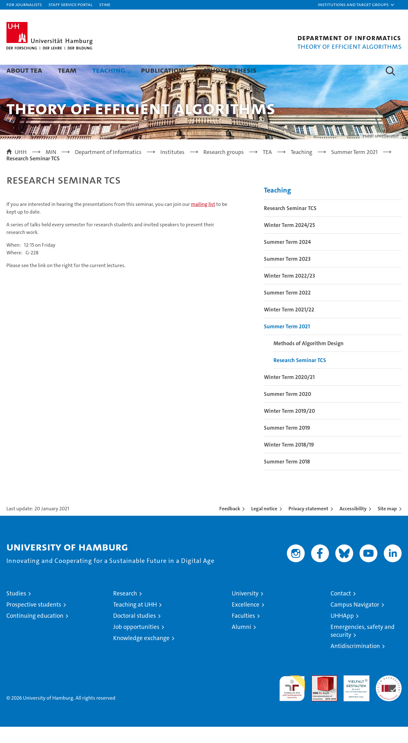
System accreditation (389, 698)
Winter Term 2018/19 (289, 460)
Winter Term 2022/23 (289, 291)
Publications (164, 70)
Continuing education (34, 632)
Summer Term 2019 (287, 444)
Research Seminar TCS (290, 224)
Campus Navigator (355, 621)
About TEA (24, 70)
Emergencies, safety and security (363, 647)
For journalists (24, 4)
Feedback (229, 524)
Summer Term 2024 (287, 258)
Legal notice (264, 524)
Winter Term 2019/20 (289, 427)
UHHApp (342, 632)
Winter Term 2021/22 (289, 325)
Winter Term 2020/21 (289, 393)
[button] (356, 5)
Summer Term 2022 (287, 308)
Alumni (241, 643)
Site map (387, 524)
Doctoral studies (134, 632)
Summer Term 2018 (287, 477)
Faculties (243, 632)
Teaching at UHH (135, 621)
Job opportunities (136, 643)
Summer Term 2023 (287, 275)
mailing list (203, 220)
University (245, 610)
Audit (317, 695)
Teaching (108, 70)
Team (67, 70)
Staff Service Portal (70, 4)
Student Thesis (230, 70)
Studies (16, 610)
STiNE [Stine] (104, 4)
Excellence (245, 621)
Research (125, 610)
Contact (341, 610)
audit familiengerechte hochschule (292, 702)
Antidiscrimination (355, 662)
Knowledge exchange (141, 654)
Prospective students (33, 621)
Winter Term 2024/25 (289, 241)
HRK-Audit (355, 695)
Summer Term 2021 (287, 342)
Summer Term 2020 (287, 410)
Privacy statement (308, 524)
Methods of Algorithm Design (308, 359)
